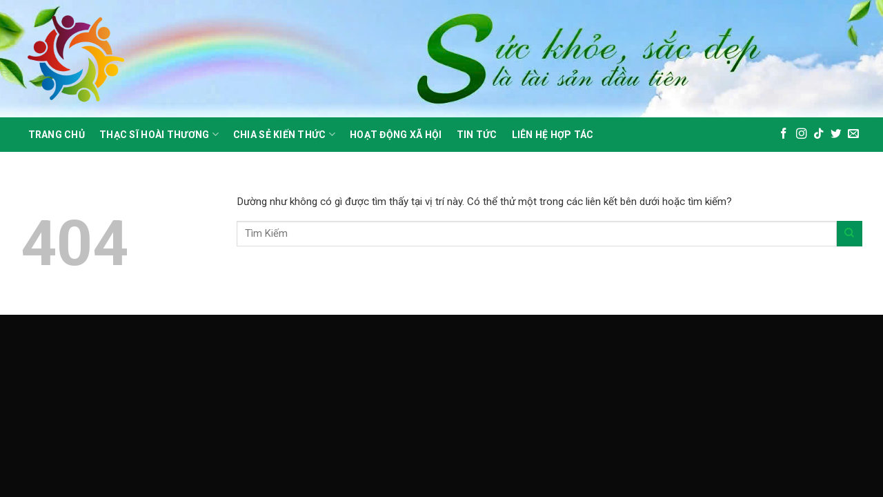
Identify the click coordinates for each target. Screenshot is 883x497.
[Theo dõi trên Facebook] (783, 134)
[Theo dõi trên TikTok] (818, 134)
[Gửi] (849, 233)
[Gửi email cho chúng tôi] (853, 134)
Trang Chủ (57, 134)
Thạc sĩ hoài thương (159, 134)
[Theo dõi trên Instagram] (801, 134)
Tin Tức (477, 134)
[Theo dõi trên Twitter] (836, 134)
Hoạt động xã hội (396, 134)
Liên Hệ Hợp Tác (553, 134)
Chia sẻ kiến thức (284, 134)
